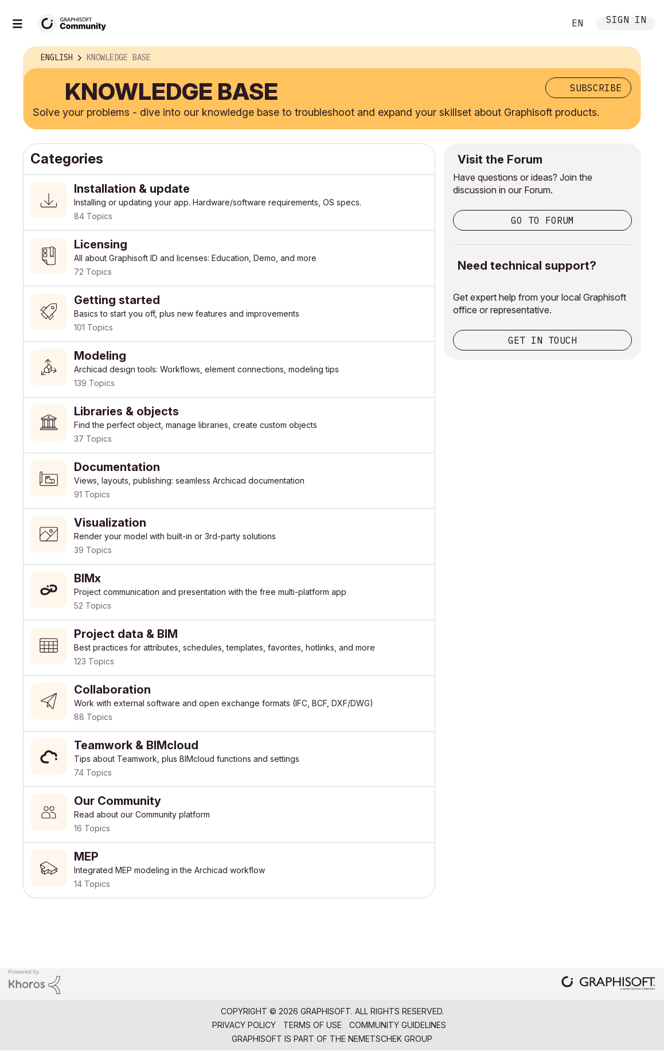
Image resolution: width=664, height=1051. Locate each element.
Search (543, 23)
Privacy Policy (244, 1025)
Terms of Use (312, 1025)
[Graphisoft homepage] (608, 984)
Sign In (626, 21)
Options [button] (624, 57)
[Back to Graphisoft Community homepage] (75, 22)
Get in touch (542, 340)
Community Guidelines (397, 1025)
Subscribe (596, 88)
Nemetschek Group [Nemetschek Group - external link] (390, 1039)
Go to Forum (542, 220)
